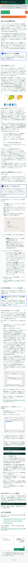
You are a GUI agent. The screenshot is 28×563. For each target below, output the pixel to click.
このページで (5, 12)
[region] (14, 557)
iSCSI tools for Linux (8, 523)
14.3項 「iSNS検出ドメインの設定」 (12, 280)
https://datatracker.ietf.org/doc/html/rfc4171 (11, 528)
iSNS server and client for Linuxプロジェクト (13, 518)
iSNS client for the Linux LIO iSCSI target (12, 520)
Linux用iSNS (17, 7)
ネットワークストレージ (9, 7)
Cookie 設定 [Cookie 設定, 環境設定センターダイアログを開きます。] (13, 559)
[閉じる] (26, 552)
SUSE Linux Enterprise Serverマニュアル (10, 6)
